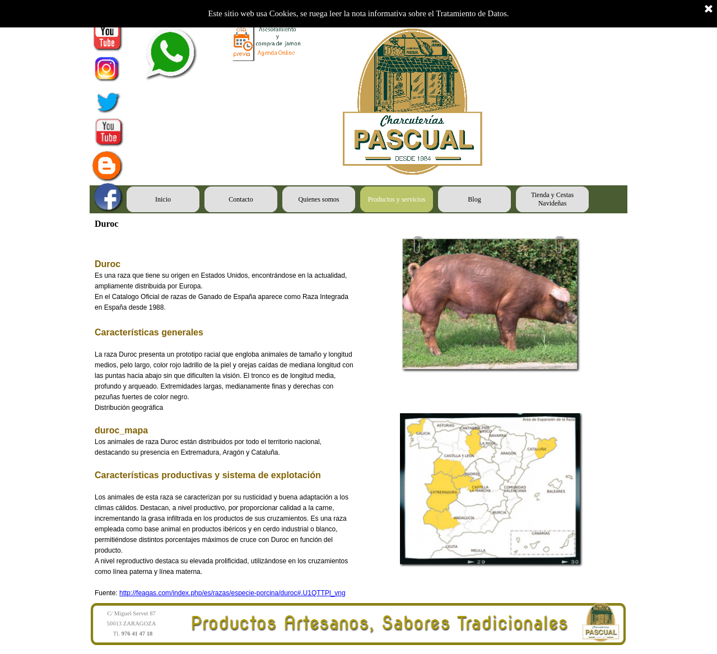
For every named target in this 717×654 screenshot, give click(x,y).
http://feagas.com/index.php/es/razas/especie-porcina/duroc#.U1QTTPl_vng (232, 593)
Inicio (163, 199)
